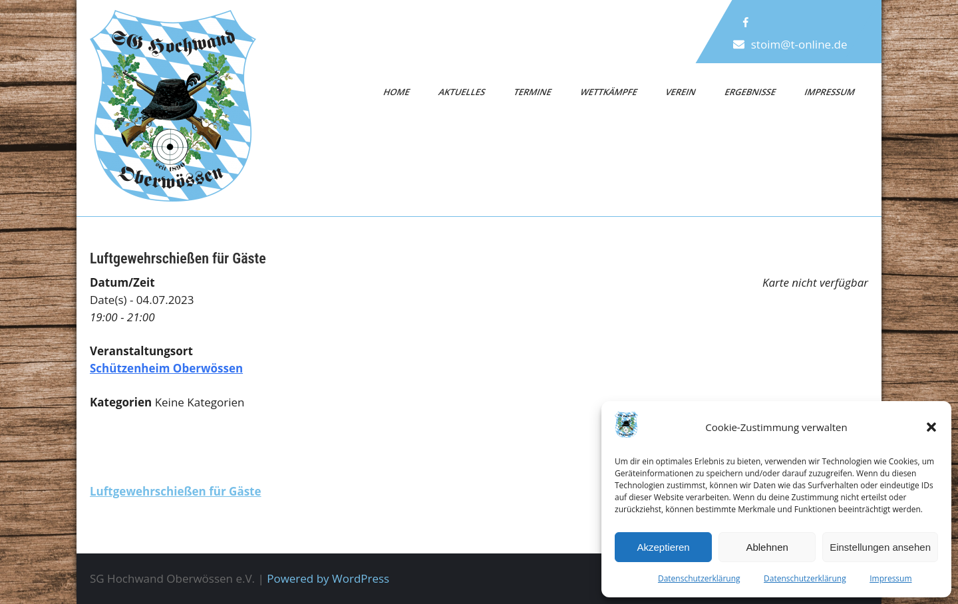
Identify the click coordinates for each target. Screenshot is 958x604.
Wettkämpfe (608, 92)
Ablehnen (767, 547)
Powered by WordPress (328, 578)
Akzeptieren (663, 547)
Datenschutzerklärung (699, 578)
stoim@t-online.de (799, 44)
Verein (681, 92)
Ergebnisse (750, 92)
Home (397, 92)
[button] (931, 427)
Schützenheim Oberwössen (166, 368)
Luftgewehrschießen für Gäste (175, 491)
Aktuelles (461, 92)
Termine (533, 92)
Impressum (890, 578)
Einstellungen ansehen (880, 547)
